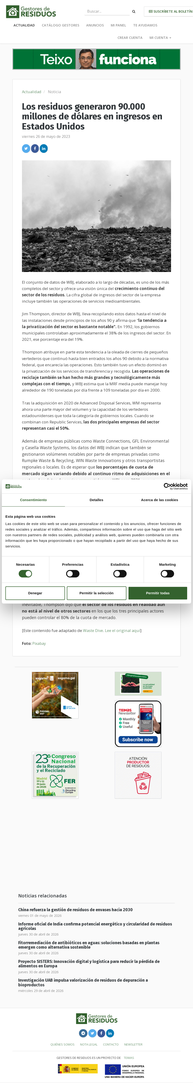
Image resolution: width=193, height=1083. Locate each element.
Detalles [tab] (96, 500)
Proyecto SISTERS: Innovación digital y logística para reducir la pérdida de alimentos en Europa (89, 964)
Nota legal (88, 1044)
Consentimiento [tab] (33, 500)
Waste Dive (93, 630)
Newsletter (133, 1044)
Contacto (111, 1044)
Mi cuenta (160, 37)
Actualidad (24, 25)
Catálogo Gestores (60, 25)
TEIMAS (129, 1058)
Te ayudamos (145, 25)
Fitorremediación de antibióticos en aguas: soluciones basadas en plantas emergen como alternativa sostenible (88, 945)
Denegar (35, 593)
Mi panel (118, 25)
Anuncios (95, 25)
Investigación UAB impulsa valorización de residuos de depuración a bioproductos (83, 982)
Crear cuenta (130, 37)
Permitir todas (158, 593)
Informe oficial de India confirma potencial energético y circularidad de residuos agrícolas (95, 926)
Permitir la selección (96, 593)
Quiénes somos (62, 1044)
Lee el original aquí (122, 630)
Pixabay (39, 643)
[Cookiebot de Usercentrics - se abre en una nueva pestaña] (167, 486)
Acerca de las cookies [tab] (159, 500)
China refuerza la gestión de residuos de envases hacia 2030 (75, 909)
